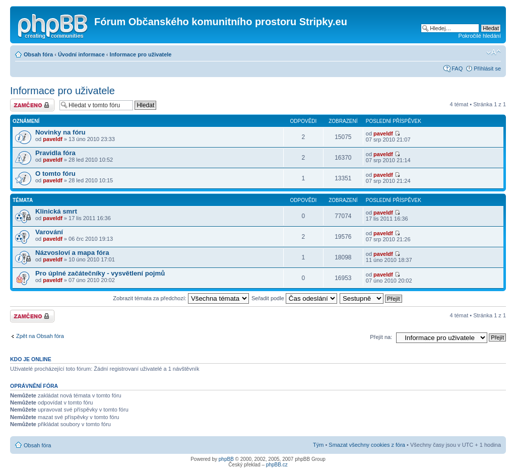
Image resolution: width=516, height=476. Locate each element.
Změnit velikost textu (493, 52)
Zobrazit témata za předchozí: (181, 298)
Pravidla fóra (55, 153)
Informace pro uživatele (141, 54)
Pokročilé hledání (480, 36)
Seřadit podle (294, 298)
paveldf (52, 139)
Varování (49, 232)
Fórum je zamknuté (32, 105)
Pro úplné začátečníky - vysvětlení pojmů (100, 273)
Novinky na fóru (60, 132)
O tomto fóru (55, 173)
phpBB (226, 459)
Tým (318, 445)
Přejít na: (381, 337)
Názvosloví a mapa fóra (72, 252)
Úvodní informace (81, 54)
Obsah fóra (38, 54)
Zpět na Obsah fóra (40, 336)
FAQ (457, 68)
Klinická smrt (56, 211)
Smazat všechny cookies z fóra (367, 445)
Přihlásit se (487, 68)
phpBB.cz (277, 464)
